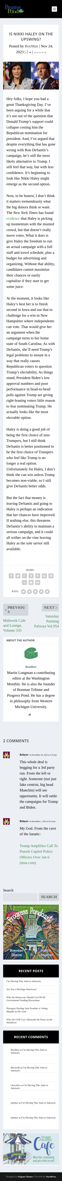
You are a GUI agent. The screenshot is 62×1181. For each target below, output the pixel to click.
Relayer (24, 754)
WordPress (51, 1176)
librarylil (15, 1067)
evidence (13, 218)
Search (8, 890)
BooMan (31, 46)
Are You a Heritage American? (21, 989)
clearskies (15, 1085)
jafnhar (14, 1103)
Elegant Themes (25, 1176)
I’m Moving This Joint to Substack (23, 981)
